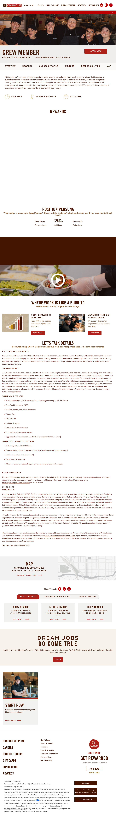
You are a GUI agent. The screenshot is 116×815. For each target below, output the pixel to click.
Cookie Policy (20, 806)
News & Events (47, 743)
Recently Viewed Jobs (57, 597)
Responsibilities (90, 66)
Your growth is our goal (41, 316)
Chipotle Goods (12, 754)
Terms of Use (8, 811)
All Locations (46, 757)
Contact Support (13, 741)
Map (109, 66)
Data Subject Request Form (13, 787)
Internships (93, 5)
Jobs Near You (87, 597)
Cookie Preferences (85, 799)
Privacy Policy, (55, 806)
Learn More (94, 773)
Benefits (82, 5)
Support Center (68, 5)
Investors (44, 747)
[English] (112, 12)
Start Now (14, 705)
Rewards (27, 66)
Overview (10, 66)
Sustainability (46, 760)
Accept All (85, 783)
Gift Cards (9, 760)
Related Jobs (28, 597)
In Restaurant (52, 5)
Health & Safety (47, 750)
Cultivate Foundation (49, 753)
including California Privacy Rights (15, 809)
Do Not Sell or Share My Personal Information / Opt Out (85, 791)
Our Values (45, 740)
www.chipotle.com (24, 510)
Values (41, 5)
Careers (29, 5)
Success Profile (48, 66)
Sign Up (59, 658)
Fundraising (10, 767)
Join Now (94, 768)
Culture (69, 66)
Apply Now (95, 51)
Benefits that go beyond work (98, 316)
